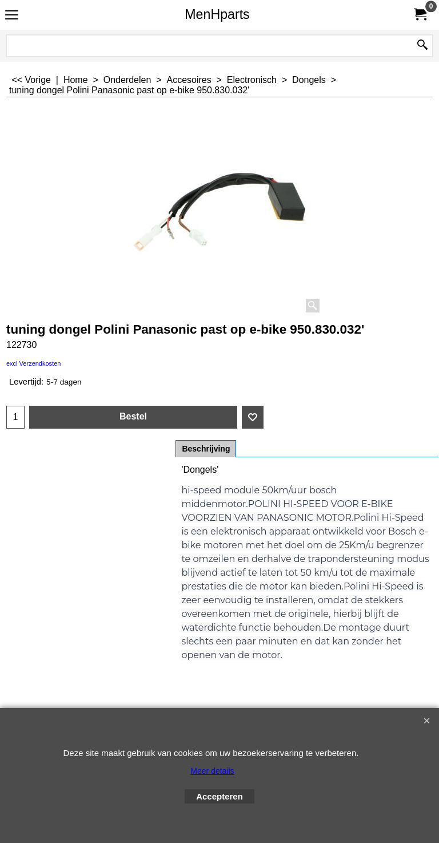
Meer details (212, 770)
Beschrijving (206, 448)
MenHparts (217, 14)
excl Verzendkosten (33, 363)
